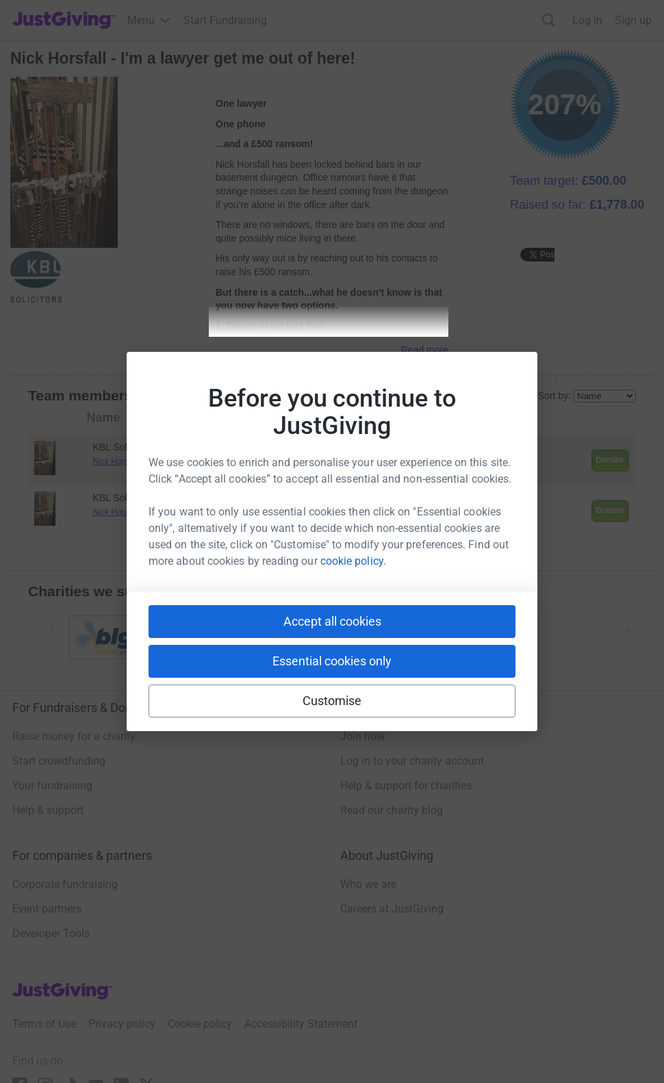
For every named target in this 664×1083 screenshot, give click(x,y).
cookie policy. (353, 561)
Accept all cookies (332, 621)
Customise (332, 700)
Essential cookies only (332, 661)
